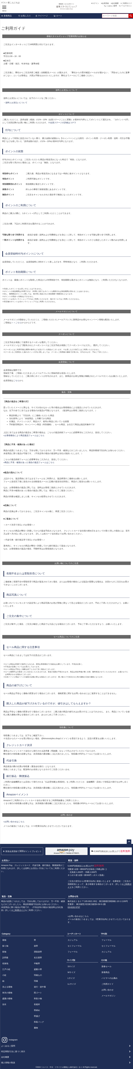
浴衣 (4, 1004)
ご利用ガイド (127, 3)
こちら (16, 380)
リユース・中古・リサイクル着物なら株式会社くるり (61, 1067)
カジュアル (73, 940)
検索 (130, 16)
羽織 (36, 981)
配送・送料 (73, 860)
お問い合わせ (107, 990)
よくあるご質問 (111, 6)
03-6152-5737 (74, 907)
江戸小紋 (6, 969)
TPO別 (104, 934)
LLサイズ (72, 984)
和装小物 (38, 998)
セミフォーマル (75, 946)
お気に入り (24, 16)
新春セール (106, 966)
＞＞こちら (16, 322)
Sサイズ (71, 966)
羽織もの (38, 975)
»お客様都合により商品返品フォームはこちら (23, 435)
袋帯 (36, 946)
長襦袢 (37, 1004)
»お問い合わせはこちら (13, 821)
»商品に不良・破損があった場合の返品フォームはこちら (28, 462)
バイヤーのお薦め (109, 978)
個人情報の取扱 (8, 1062)
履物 (36, 1028)
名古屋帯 (38, 957)
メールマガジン (126, 6)
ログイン (95, 3)
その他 (104, 960)
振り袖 (5, 946)
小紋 (4, 975)
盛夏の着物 (7, 998)
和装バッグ (39, 1022)
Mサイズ (71, 972)
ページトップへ (129, 841)
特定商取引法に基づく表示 (13, 1051)
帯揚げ (37, 1016)
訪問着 (5, 957)
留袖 (4, 952)
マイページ (41, 16)
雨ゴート (38, 993)
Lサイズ (71, 978)
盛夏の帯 (38, 969)
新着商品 (6, 16)
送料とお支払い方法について (38, 868)
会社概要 (115, 3)
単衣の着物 (7, 993)
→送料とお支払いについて (15, 102)
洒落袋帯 (38, 952)
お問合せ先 (73, 896)
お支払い (6, 860)
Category (6, 934)
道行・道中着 (40, 987)
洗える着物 (7, 987)
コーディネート (74, 934)
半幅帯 (37, 963)
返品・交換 (7, 896)
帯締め (37, 1010)
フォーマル (73, 952)
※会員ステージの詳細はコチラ (62, 122)
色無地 (5, 963)
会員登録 (105, 3)
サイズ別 (71, 960)
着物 (4, 940)
